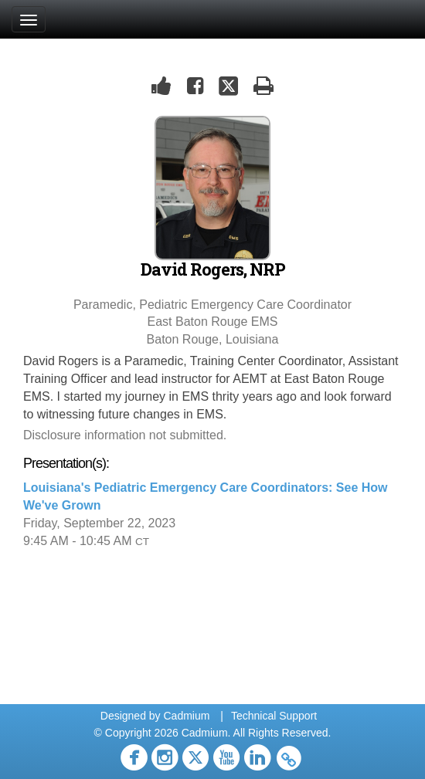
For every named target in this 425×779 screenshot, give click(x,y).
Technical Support (274, 716)
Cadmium (186, 716)
